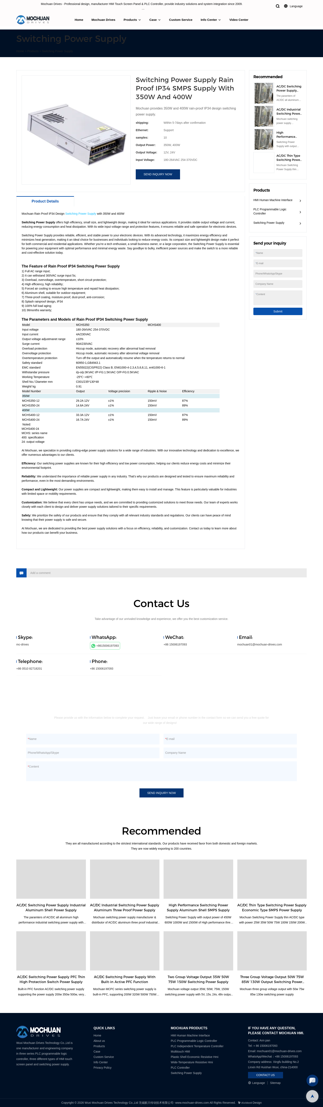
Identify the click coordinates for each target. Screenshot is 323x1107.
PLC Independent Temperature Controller (197, 1046)
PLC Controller (180, 1067)
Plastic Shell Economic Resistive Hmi (194, 1057)
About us (99, 1040)
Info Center (209, 19)
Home (79, 19)
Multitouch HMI (180, 1051)
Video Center (238, 19)
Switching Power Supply (57, 51)
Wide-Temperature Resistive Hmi (192, 1062)
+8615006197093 (105, 646)
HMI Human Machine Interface (273, 200)
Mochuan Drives (103, 19)
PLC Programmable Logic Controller (269, 211)
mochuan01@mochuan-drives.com (259, 644)
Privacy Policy (102, 1067)
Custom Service (180, 19)
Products (130, 19)
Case (153, 19)
